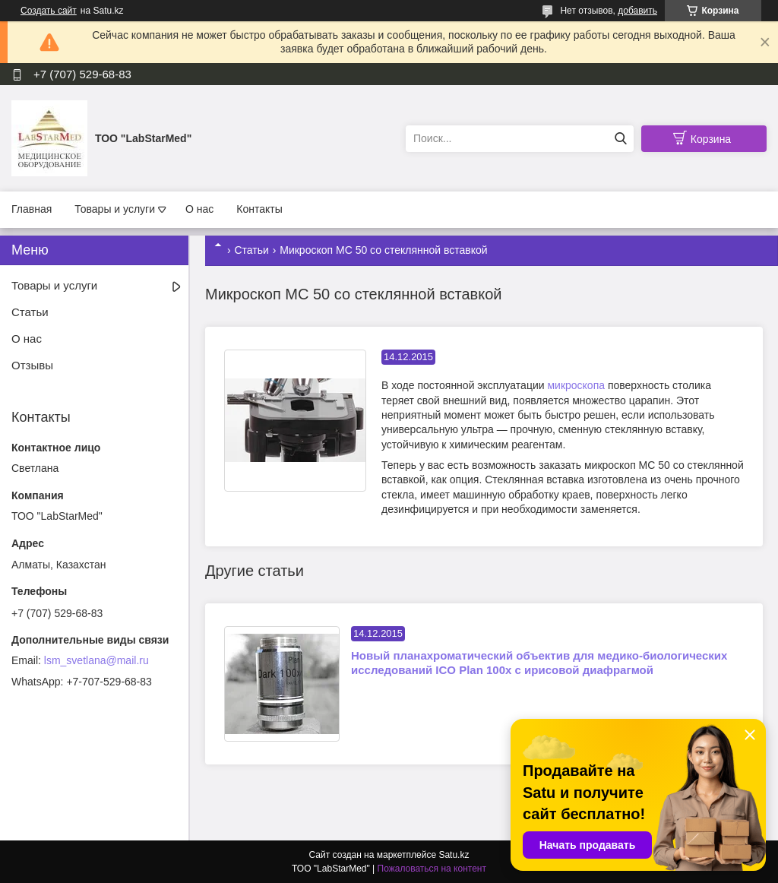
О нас (199, 209)
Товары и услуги (114, 209)
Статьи (251, 250)
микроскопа (576, 385)
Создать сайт (49, 10)
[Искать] (620, 138)
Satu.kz (453, 855)
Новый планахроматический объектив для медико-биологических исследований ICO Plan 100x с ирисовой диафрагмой (539, 662)
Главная (31, 209)
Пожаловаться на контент (432, 868)
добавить (637, 10)
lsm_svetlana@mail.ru (96, 660)
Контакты (259, 209)
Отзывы (32, 365)
